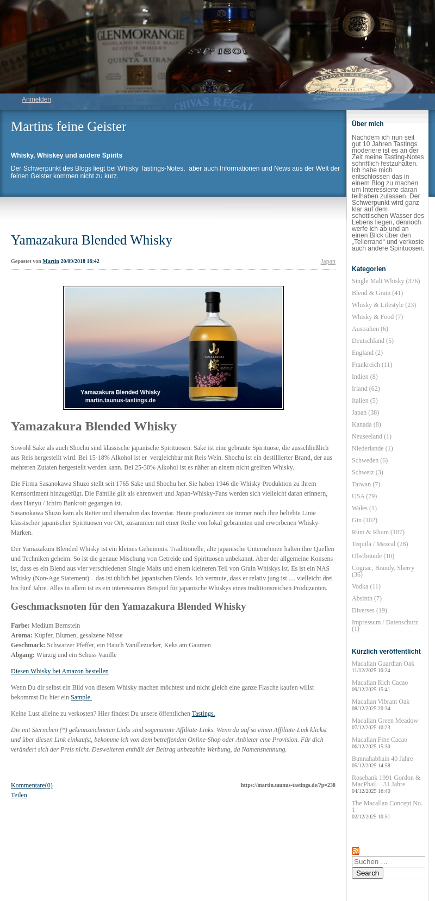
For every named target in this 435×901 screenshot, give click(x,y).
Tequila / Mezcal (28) (380, 544)
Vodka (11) (366, 586)
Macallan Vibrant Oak (380, 704)
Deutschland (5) (373, 341)
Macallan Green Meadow (385, 723)
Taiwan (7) (366, 484)
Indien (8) (365, 376)
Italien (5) (365, 400)
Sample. (81, 697)
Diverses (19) (369, 610)
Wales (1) (364, 508)
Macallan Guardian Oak (383, 666)
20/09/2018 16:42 (79, 261)
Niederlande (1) (372, 448)
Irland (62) (366, 388)
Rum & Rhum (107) (378, 532)
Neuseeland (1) (371, 436)
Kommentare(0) (32, 785)
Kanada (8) (366, 424)
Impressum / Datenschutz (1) (385, 625)
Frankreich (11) (372, 364)
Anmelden (36, 99)
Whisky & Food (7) (377, 317)
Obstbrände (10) (373, 556)
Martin (50, 261)
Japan (328, 261)
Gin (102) (364, 520)
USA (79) (364, 496)
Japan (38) (365, 412)
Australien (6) (370, 329)
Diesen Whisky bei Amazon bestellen (60, 671)
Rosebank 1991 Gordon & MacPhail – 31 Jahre (386, 784)
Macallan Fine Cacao (379, 742)
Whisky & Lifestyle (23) (384, 305)
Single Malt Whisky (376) (386, 281)
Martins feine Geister (68, 126)
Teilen (19, 795)
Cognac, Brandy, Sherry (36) (383, 571)
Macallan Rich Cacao (380, 685)
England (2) (367, 352)
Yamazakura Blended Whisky (91, 240)
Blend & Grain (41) (377, 293)
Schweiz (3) (367, 472)
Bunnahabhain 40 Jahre (382, 761)
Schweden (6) (370, 460)
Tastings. (203, 713)
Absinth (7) (367, 598)
